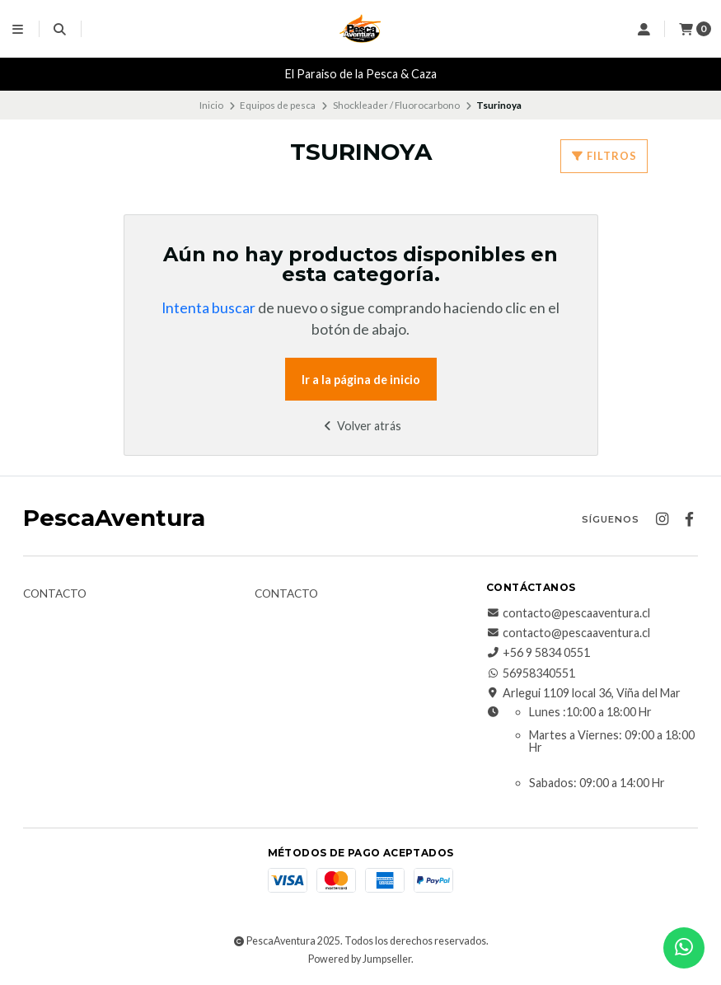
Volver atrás (360, 426)
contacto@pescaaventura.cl (568, 613)
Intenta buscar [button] (208, 308)
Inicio (211, 105)
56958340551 (530, 673)
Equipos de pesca (278, 105)
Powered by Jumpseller (359, 959)
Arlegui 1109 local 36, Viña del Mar (583, 693)
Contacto (55, 594)
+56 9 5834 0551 (538, 653)
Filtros (604, 155)
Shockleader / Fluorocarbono (396, 105)
